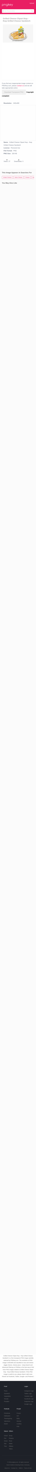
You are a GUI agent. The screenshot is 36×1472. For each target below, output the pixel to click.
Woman (19, 1421)
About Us (7, 1468)
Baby (18, 1418)
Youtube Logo (28, 1396)
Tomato (6, 1399)
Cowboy (19, 1424)
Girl (18, 1416)
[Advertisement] (18, 61)
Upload (31, 3)
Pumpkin (6, 1401)
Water (10, 1443)
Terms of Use (28, 1468)
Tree (5, 1446)
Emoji (10, 1435)
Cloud (6, 1435)
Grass (6, 1441)
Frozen (19, 1413)
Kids (18, 1426)
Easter (6, 1424)
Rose (10, 1441)
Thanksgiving (8, 1418)
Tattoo (11, 1449)
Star (5, 1443)
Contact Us (14, 1468)
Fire (5, 1438)
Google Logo (28, 1404)
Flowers (11, 1438)
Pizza (5, 1391)
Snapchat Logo (28, 1401)
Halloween (7, 1416)
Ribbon (11, 1446)
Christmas (7, 1413)
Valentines (7, 1421)
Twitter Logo (28, 1393)
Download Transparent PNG (14, 92)
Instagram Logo (29, 1391)
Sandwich (7, 1393)
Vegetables (7, 1396)
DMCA (21, 1468)
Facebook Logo (29, 1399)
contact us (20, 85)
